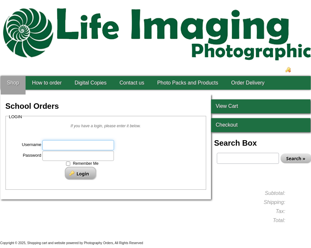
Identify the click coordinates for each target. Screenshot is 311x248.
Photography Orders (98, 243)
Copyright (7, 243)
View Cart (227, 106)
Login (299, 70)
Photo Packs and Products (187, 82)
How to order (47, 82)
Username (31, 144)
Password (32, 155)
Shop (13, 82)
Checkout (227, 125)
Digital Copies (90, 82)
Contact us (131, 82)
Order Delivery (247, 82)
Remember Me (85, 163)
